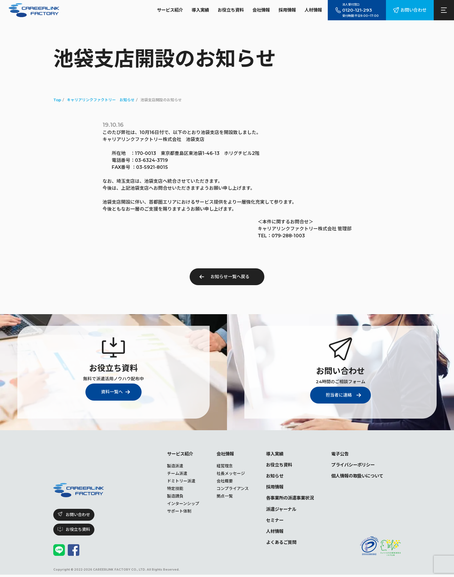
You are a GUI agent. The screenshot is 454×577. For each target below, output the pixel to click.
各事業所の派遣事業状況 (284, 499)
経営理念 (218, 466)
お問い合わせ (412, 10)
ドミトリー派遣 (174, 481)
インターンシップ (176, 504)
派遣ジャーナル (275, 510)
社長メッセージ (224, 473)
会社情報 (256, 10)
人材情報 (311, 10)
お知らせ (268, 476)
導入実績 (193, 10)
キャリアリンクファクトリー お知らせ (101, 99)
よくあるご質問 (275, 544)
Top (57, 99)
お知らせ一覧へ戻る (230, 276)
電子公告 (337, 454)
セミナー (268, 521)
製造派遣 (168, 466)
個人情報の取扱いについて (355, 476)
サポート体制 (172, 511)
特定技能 (168, 488)
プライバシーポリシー (351, 465)
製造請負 (168, 496)
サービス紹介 (161, 10)
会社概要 (218, 481)
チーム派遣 (170, 473)
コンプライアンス (226, 488)
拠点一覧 (218, 496)
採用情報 (283, 10)
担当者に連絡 (338, 395)
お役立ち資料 (225, 10)
